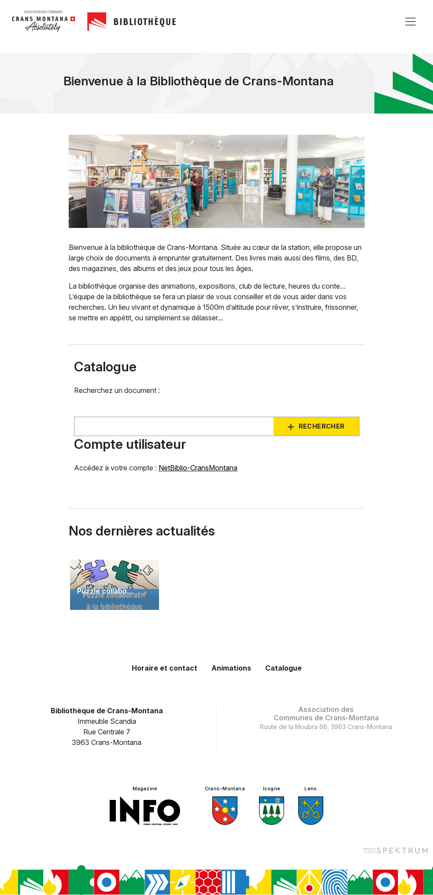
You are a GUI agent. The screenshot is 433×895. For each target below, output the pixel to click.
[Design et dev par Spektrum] (395, 850)
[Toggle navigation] (410, 21)
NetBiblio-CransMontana (198, 467)
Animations (231, 668)
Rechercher (322, 426)
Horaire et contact (164, 668)
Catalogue (283, 668)
